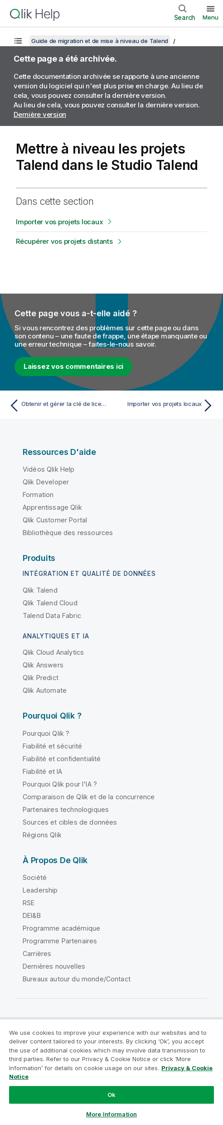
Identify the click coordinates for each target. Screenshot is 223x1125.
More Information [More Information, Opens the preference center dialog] (111, 1114)
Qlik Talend (40, 590)
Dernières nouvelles (54, 966)
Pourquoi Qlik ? (46, 733)
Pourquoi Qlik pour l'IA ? (60, 784)
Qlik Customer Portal (55, 520)
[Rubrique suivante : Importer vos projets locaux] (165, 405)
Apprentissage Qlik (52, 507)
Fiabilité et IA (42, 771)
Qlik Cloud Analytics (53, 652)
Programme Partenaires (60, 941)
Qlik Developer (46, 482)
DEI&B (32, 915)
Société (35, 877)
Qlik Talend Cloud (50, 603)
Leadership (40, 890)
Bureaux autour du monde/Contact (77, 979)
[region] (111, 1072)
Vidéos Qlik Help (49, 469)
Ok (111, 1094)
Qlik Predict (40, 677)
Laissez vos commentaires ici (73, 366)
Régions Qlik (42, 835)
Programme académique (61, 928)
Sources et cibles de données (70, 822)
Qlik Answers (43, 665)
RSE (28, 903)
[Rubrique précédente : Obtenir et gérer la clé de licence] (58, 405)
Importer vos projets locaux (59, 221)
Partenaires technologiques (66, 809)
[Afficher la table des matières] (18, 40)
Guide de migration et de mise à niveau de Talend (99, 40)
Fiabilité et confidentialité (62, 759)
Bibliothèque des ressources (68, 532)
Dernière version (40, 114)
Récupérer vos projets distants (64, 241)
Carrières (37, 953)
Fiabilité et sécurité (52, 746)
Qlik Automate (45, 690)
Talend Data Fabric (52, 615)
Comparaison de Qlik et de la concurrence (89, 797)
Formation (38, 494)
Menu (210, 17)
